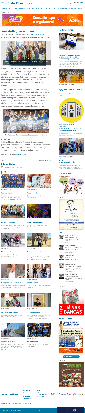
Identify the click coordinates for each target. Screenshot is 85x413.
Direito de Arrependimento (41, 393)
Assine (38, 390)
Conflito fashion (32, 282)
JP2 (4, 172)
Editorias (22, 8)
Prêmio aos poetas (33, 312)
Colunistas (30, 8)
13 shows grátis (6, 252)
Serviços (80, 8)
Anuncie (25, 393)
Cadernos (49, 8)
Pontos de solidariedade (9, 312)
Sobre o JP (26, 390)
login (81, 2)
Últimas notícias (68, 30)
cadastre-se (80, 4)
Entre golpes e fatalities (35, 222)
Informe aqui (21, 154)
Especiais (56, 8)
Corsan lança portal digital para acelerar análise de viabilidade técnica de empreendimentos (69, 57)
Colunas (37, 8)
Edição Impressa (13, 8)
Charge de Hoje (65, 173)
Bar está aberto (32, 341)
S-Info (56, 403)
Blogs (43, 8)
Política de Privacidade (27, 397)
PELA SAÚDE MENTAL (8, 222)
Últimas (4, 8)
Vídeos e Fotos (65, 8)
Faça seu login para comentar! (11, 167)
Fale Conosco (40, 396)
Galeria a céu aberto (8, 341)
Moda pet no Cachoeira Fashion (11, 282)
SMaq (82, 403)
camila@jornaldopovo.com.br (36, 34)
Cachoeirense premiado (35, 252)
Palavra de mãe (32, 193)
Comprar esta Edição (71, 356)
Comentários (8, 164)
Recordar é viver (6, 193)
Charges (73, 8)
